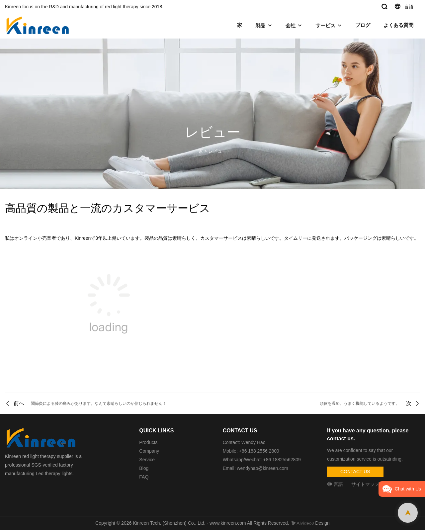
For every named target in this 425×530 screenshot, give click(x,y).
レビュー (217, 151)
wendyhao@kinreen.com (262, 468)
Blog (143, 468)
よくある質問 (398, 25)
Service (147, 459)
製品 (260, 25)
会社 (291, 25)
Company (149, 451)
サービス (325, 25)
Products (148, 442)
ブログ (362, 25)
